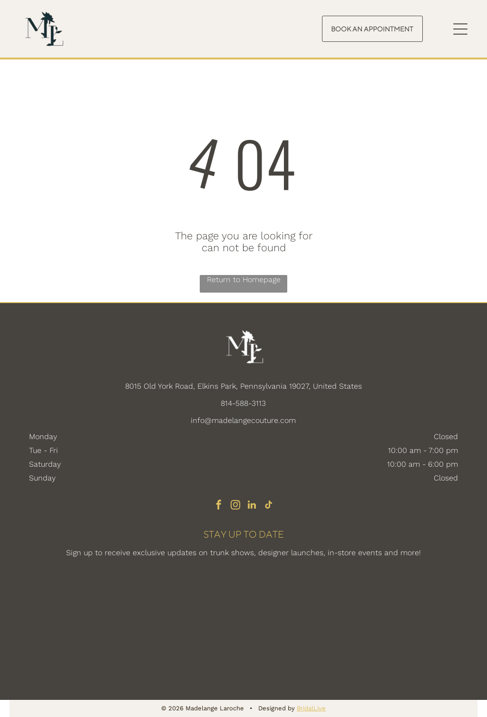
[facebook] (219, 506)
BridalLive (311, 708)
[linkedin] (252, 506)
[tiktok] (269, 506)
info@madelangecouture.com (243, 420)
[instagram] (235, 506)
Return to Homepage (244, 279)
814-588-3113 (243, 403)
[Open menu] (460, 29)
